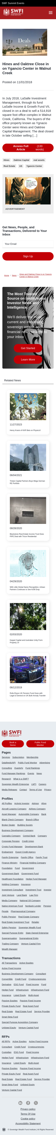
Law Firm (33, 895)
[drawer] (50, 12)
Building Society (25, 825)
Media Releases (9, 789)
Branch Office (32, 819)
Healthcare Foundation (12, 879)
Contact (23, 789)
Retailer (35, 922)
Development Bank (34, 846)
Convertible (7, 979)
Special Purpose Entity (12, 933)
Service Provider (42, 1011)
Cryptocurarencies (37, 979)
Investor (47, 890)
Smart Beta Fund (10, 1017)
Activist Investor (21, 803)
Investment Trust (33, 890)
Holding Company (10, 884)
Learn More (31, 360)
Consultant (41, 974)
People (5, 911)
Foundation (7, 868)
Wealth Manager (9, 949)
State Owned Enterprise (37, 933)
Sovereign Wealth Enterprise (15, 784)
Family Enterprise (10, 857)
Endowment (7, 852)
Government (28, 868)
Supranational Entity (29, 938)
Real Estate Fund (23, 1011)
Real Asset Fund (31, 1006)
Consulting (7, 768)
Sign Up (28, 256)
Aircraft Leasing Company (14, 809)
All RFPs (6, 1041)
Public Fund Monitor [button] (40, 743)
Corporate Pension (11, 841)
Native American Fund (12, 906)
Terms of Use (35, 789)
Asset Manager (9, 814)
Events (31, 773)
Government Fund (30, 873)
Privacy (47, 789)
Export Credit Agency (25, 852)
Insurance (26, 884)
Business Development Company (17, 830)
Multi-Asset (33, 995)
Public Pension (9, 917)
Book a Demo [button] (13, 743)
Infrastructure (22, 990)
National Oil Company (30, 900)
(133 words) (27, 147)
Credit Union (28, 841)
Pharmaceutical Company (23, 911)
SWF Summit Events (13, 3)
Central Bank (29, 836)
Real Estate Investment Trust (15, 922)
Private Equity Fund (11, 1006)
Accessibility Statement (27, 1123)
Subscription (18, 757)
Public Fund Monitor (27, 762)
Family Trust (41, 857)
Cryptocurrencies (36, 1047)
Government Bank (10, 873)
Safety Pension (9, 927)
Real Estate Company (28, 917)
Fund (17, 868)
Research (6, 779)
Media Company (9, 900)
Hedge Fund (8, 990)
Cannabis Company (11, 836)
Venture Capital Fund (29, 1027)
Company (42, 836)
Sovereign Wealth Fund (30, 927)
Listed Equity (20, 995)
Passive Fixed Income (30, 1000)
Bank (43, 814)
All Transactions (9, 963)
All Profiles (7, 803)
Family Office (27, 857)
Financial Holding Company (33, 863)
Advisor (35, 803)
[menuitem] (7, 758)
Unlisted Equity (9, 1027)
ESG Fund (19, 984)
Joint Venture (8, 895)
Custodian (6, 1052)
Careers (42, 784)
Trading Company (10, 944)
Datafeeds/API (9, 762)
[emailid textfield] (28, 244)
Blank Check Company (12, 819)
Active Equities (26, 963)
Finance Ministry (9, 863)
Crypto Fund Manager (12, 846)
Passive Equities (9, 1000)
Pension (47, 906)
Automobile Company (29, 814)
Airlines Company (37, 809)
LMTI (33, 784)
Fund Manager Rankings (13, 773)
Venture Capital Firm (31, 944)
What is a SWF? (21, 779)
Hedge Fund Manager (36, 879)
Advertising (44, 762)
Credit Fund (20, 979)
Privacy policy (27, 1109)
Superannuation (9, 938)
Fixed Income (32, 984)
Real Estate (7, 1011)
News (39, 773)
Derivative (6, 984)
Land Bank (22, 895)
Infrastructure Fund (40, 990)
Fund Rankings (33, 768)
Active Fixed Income (11, 968)
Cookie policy (28, 1118)
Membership (32, 757)
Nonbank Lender (33, 906)
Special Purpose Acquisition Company (20, 1022)
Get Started (31, 349)
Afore (43, 803)
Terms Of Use (28, 1114)
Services (6, 757)
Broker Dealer (8, 825)
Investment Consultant (12, 890)
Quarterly (18, 768)
